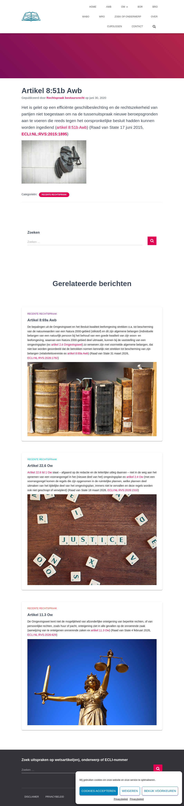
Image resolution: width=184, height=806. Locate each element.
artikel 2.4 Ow (134, 476)
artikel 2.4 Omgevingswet (66, 344)
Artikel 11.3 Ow (40, 615)
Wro (102, 16)
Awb (108, 6)
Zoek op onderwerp (128, 16)
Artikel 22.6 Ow (40, 466)
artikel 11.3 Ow (100, 630)
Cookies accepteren (99, 790)
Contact (137, 26)
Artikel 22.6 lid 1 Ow (39, 472)
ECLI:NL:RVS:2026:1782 (42, 357)
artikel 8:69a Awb (77, 353)
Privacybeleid (121, 799)
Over (154, 16)
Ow (124, 6)
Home (92, 6)
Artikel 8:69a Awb (42, 320)
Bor (140, 6)
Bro (155, 6)
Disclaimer (31, 796)
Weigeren (130, 790)
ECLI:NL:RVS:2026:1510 (122, 490)
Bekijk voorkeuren (160, 790)
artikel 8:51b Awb (72, 127)
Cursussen (114, 26)
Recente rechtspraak (54, 195)
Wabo (85, 16)
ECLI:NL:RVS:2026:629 (41, 634)
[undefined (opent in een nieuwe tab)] (45, 134)
